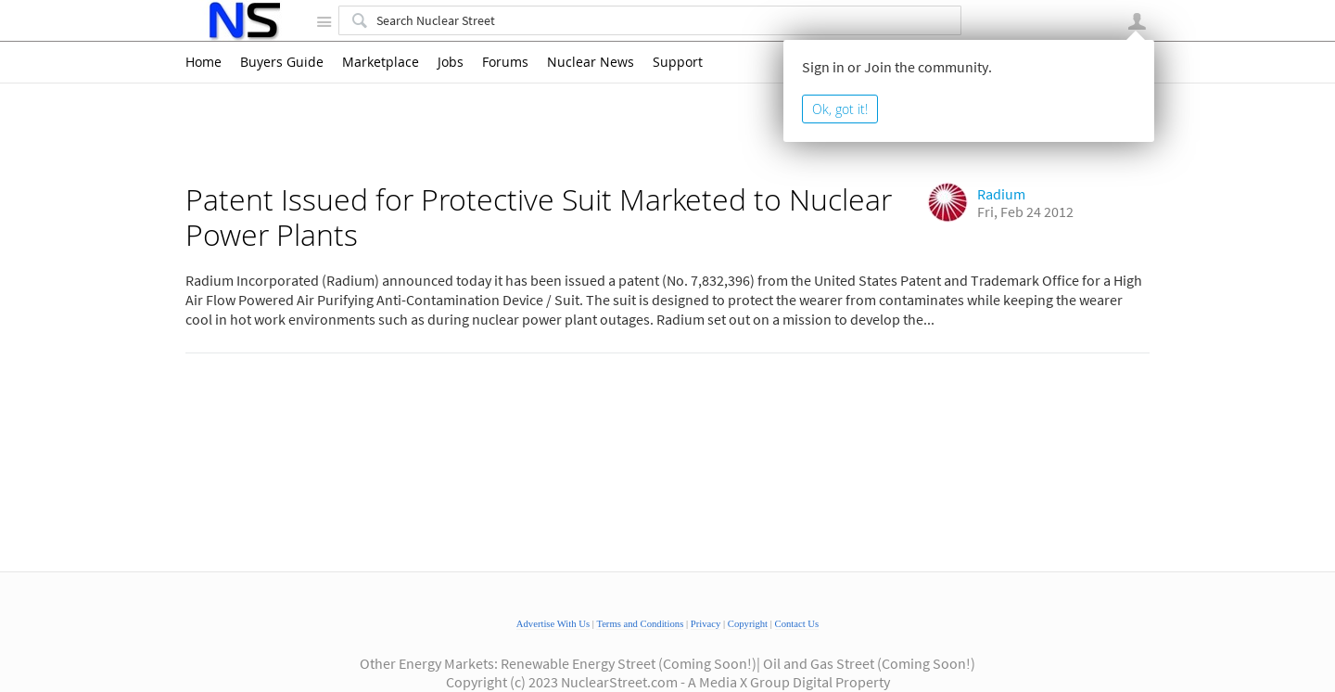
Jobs (451, 62)
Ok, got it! (840, 109)
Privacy (706, 624)
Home (203, 62)
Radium (1001, 194)
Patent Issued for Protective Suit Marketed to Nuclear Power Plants (538, 216)
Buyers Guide (282, 62)
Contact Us (797, 624)
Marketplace (380, 62)
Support (678, 62)
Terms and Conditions (639, 624)
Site (323, 21)
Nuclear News (590, 62)
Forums (505, 62)
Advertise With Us (553, 624)
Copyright (748, 624)
